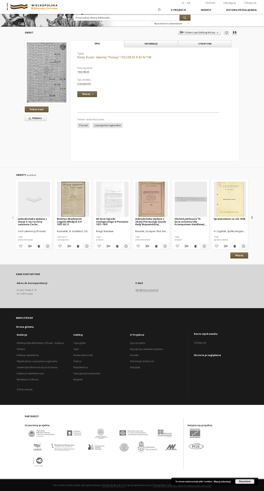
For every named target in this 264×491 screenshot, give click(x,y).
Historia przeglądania (241, 10)
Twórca (77, 361)
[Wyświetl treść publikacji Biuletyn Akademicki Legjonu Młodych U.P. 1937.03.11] (77, 246)
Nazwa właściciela (83, 355)
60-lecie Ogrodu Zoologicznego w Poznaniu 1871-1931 (112, 221)
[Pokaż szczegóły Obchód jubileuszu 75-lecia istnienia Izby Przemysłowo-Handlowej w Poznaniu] (203, 246)
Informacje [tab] (151, 43)
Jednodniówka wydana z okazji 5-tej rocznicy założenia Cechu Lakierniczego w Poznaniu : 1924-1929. (33, 221)
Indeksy (206, 10)
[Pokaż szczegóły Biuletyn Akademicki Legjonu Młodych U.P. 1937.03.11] (86, 246)
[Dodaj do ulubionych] (226, 32)
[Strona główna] (159, 10)
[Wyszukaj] (185, 18)
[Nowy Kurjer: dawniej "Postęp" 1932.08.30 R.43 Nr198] (46, 72)
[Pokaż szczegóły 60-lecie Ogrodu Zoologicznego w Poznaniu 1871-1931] (125, 246)
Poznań (83, 125)
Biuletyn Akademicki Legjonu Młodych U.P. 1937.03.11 (70, 221)
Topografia (79, 343)
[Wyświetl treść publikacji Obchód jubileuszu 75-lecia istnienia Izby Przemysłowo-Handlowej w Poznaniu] (195, 246)
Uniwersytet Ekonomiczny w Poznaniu (37, 367)
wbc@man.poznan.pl (147, 290)
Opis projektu (137, 343)
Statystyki (135, 367)
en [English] (188, 3)
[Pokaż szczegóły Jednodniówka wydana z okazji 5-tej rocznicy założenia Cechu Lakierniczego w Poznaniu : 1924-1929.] (47, 246)
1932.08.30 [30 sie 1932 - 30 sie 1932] (83, 72)
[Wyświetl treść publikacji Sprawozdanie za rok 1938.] (234, 246)
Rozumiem (245, 481)
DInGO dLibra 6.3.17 (114, 485)
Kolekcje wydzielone (28, 355)
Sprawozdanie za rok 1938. (230, 219)
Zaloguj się (250, 2)
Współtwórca (80, 367)
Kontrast (210, 2)
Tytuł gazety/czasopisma (86, 373)
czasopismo (84, 83)
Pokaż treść (37, 109)
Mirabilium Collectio (28, 379)
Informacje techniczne (142, 361)
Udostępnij (229, 3)
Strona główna (25, 326)
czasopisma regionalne (107, 125)
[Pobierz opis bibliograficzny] (29, 246)
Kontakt (134, 355)
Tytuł (76, 349)
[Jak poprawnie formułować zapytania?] (188, 23)
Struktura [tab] (204, 43)
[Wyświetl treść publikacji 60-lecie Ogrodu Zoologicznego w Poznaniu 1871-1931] (116, 246)
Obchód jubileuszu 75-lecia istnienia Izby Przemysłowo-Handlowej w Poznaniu (191, 221)
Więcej (239, 255)
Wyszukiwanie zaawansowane (168, 23)
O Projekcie (178, 10)
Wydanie (78, 379)
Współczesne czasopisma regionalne (37, 361)
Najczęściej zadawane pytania (146, 349)
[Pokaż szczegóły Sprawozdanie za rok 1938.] (243, 246)
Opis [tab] (97, 43)
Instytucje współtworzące (30, 373)
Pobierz (34, 118)
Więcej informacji (222, 481)
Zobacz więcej (25, 389)
